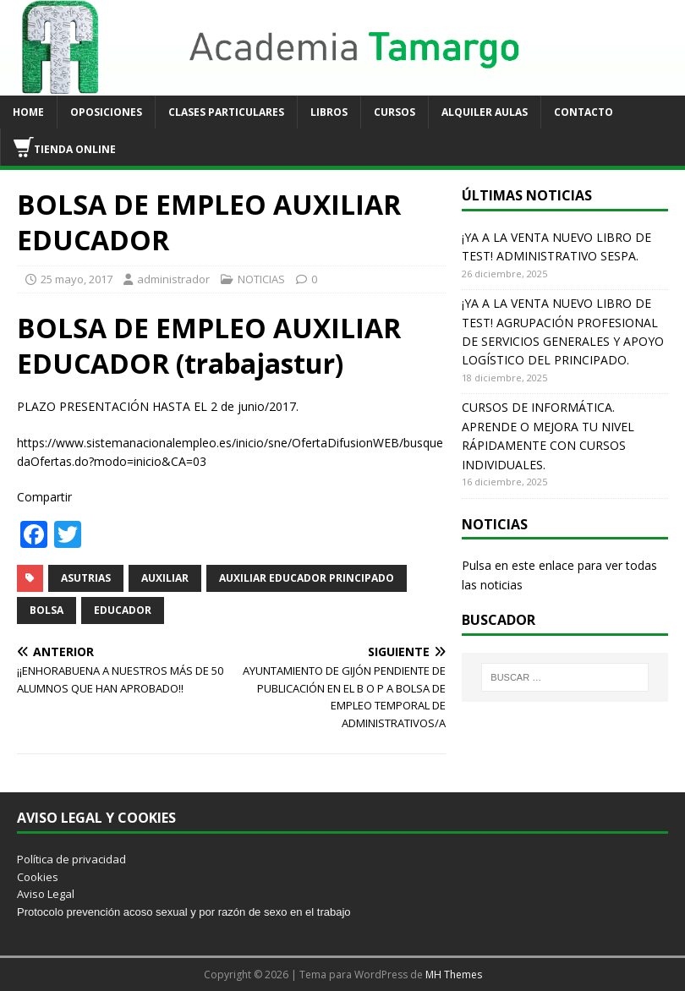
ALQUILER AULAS (484, 112)
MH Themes (453, 974)
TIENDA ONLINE (65, 147)
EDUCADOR (122, 610)
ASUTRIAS (86, 578)
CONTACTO (583, 112)
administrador (173, 279)
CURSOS (394, 112)
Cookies (37, 876)
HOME (28, 112)
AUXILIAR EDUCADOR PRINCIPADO (306, 578)
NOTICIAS (261, 279)
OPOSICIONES (106, 112)
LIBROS (329, 112)
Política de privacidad (71, 859)
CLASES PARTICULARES (226, 112)
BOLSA (46, 610)
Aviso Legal (45, 893)
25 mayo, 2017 (76, 279)
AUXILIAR (165, 578)
